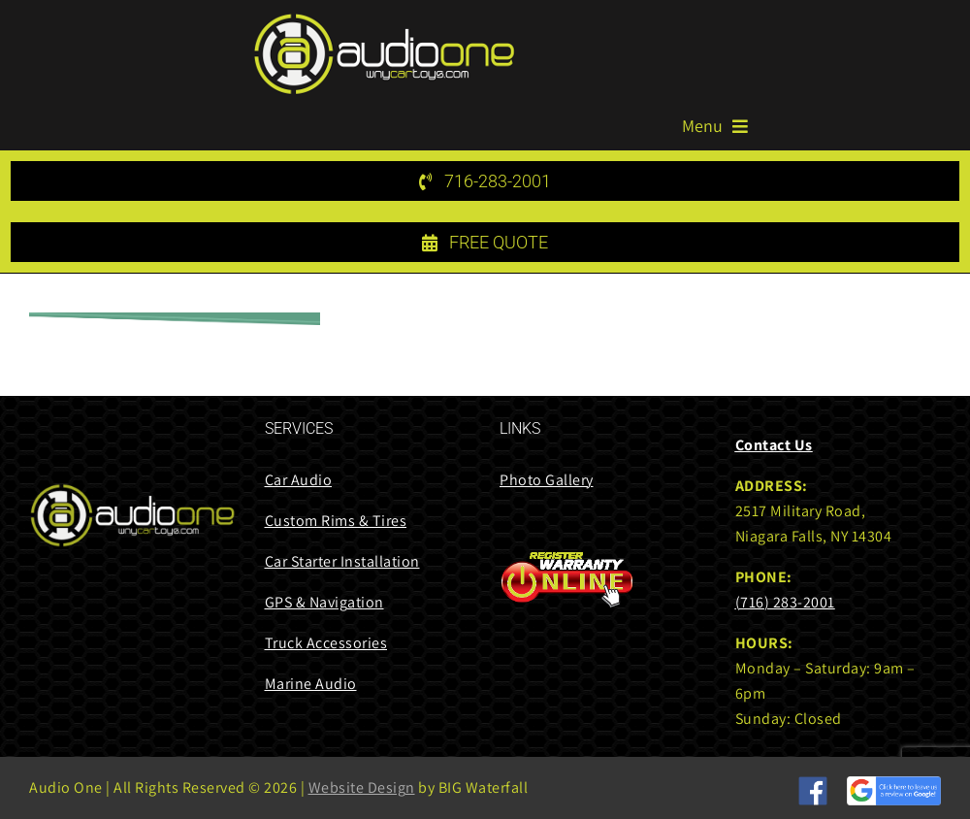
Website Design (361, 787)
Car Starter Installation (342, 561)
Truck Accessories (326, 643)
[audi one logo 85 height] (384, 20)
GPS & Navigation (324, 602)
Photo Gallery (547, 480)
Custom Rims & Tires (336, 520)
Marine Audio (311, 683)
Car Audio (299, 480)
